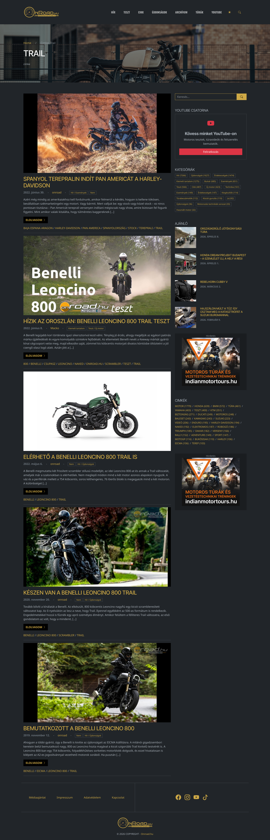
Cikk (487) (196, 186)
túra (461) (234, 406)
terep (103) (198, 443)
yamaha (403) (183, 410)
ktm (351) (216, 410)
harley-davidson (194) (225, 422)
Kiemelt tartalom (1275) (187, 181)
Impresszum (65, 797)
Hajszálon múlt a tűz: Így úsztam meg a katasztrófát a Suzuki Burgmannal (221, 312)
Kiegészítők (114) (230, 192)
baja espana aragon (38, 228)
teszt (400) (200, 410)
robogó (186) (225, 427)
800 (25, 364)
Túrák (199, 12)
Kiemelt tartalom (76, 328)
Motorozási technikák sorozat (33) (213, 204)
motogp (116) (183, 439)
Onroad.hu (147, 834)
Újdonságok (159, 12)
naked (79, 364)
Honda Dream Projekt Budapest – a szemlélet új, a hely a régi (223, 256)
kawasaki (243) (203, 418)
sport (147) (221, 435)
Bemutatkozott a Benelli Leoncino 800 (78, 728)
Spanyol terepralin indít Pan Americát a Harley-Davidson (92, 182)
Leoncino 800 (46, 499)
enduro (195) (200, 422)
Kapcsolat (118, 797)
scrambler (113, 364)
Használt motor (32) (186, 209)
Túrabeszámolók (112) (187, 198)
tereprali (146, 228)
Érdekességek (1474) (224, 175)
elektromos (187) (203, 427)
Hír (113, 12)
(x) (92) (230, 198)
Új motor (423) (213, 186)
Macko (54, 328)
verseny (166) (220, 431)
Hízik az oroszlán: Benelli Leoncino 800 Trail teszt (96, 321)
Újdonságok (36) (184, 204)
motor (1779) (183, 406)
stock (132, 228)
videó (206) (181, 422)
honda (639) (201, 406)
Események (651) (229, 181)
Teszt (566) (181, 186)
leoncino (65, 364)
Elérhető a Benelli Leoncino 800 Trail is (80, 457)
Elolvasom (36, 220)
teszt (127, 364)
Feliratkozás (211, 152)
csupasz (50, 364)
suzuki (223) (222, 418)
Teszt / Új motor (96, 328)
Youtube (217, 12)
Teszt (127, 12)
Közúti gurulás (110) (212, 198)
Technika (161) (232, 186)
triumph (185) (183, 431)
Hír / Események (79, 192)
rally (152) (181, 435)
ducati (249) (205, 414)
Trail (159, 228)
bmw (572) (219, 406)
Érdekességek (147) (207, 192)
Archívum (181, 12)
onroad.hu (94, 364)
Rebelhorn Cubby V (214, 282)
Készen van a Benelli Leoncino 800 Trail (80, 592)
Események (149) (184, 192)
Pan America (91, 228)
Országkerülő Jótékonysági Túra (221, 230)
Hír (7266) (181, 175)
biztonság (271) (185, 414)
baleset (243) (183, 418)
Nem (92, 192)
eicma (41, 771)
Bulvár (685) (210, 181)
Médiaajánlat (37, 797)
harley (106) (224, 439)
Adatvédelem (92, 797)
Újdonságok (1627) (200, 175)
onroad (56, 192)
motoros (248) (225, 414)
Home (27, 43)
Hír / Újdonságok (85, 464)
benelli (36, 364)
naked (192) (182, 427)
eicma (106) (182, 443)
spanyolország (114, 228)
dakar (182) (202, 431)
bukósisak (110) (204, 439)
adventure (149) (201, 435)
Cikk (141, 12)
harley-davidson (67, 228)
